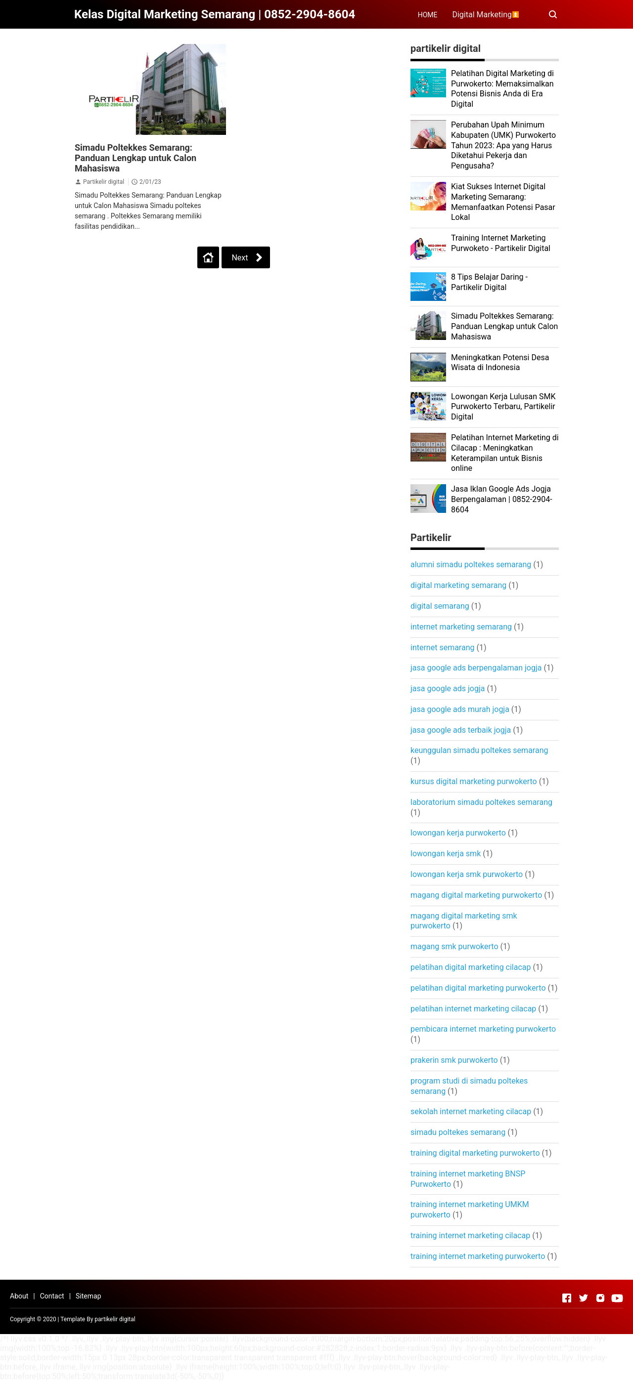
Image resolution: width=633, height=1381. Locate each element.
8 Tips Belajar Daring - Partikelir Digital (489, 282)
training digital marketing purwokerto (475, 1153)
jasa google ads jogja (447, 688)
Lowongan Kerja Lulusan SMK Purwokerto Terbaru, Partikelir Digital (503, 407)
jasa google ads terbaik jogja (460, 730)
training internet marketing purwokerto (477, 1256)
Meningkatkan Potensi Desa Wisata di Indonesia (500, 363)
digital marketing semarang (458, 585)
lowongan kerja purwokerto (458, 832)
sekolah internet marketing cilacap (470, 1111)
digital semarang (439, 606)
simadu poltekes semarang (457, 1132)
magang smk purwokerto (454, 946)
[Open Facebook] (567, 1298)
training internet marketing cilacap (470, 1235)
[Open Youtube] (617, 1298)
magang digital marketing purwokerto (476, 895)
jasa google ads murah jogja (459, 709)
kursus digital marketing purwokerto (473, 781)
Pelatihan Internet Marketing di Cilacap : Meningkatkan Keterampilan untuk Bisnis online (505, 453)
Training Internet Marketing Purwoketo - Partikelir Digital (500, 243)
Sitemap (88, 1296)
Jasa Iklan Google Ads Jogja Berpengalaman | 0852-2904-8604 (501, 499)
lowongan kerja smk (445, 853)
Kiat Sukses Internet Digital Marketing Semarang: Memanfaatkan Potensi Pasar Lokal (503, 202)
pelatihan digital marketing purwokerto (478, 988)
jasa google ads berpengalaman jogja (476, 667)
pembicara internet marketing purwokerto (483, 1029)
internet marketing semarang (461, 626)
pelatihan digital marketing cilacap (470, 967)
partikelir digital (114, 1319)
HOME (428, 15)
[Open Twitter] (583, 1298)
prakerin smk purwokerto (454, 1060)
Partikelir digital (104, 181)
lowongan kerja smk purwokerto (466, 874)
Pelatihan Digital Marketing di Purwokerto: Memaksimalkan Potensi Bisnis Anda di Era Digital (502, 89)
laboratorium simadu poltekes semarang (481, 802)
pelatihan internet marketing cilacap (473, 1008)
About (19, 1296)
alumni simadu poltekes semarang (470, 564)
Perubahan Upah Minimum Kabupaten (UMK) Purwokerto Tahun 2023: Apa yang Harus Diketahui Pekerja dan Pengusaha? (503, 145)
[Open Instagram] (600, 1298)
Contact (52, 1296)
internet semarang (442, 647)
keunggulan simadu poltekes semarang (479, 750)
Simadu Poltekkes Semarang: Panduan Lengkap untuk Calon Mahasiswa (135, 157)
